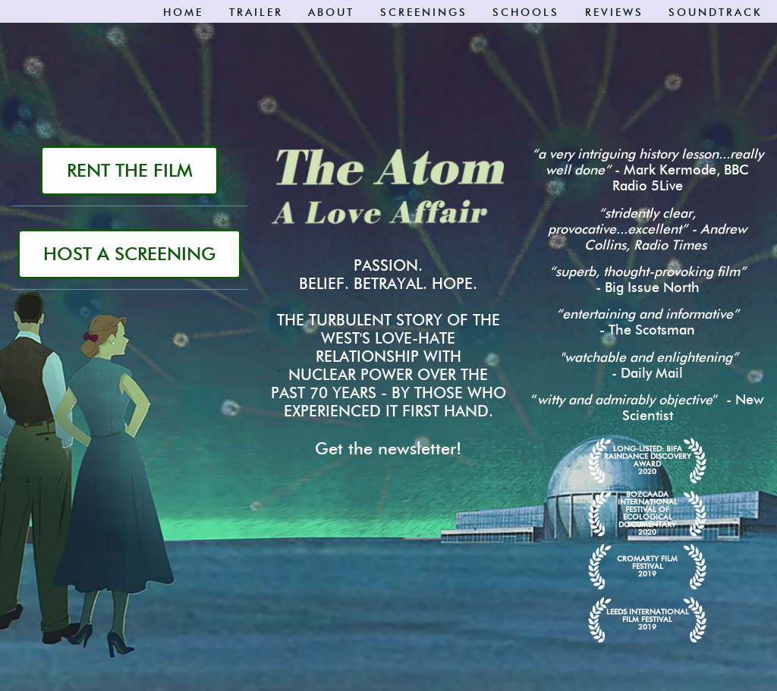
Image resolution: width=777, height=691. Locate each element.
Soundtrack (715, 12)
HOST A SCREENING (129, 254)
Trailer (256, 12)
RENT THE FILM (130, 170)
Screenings (423, 12)
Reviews (614, 12)
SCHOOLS (525, 12)
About (331, 12)
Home (183, 12)
